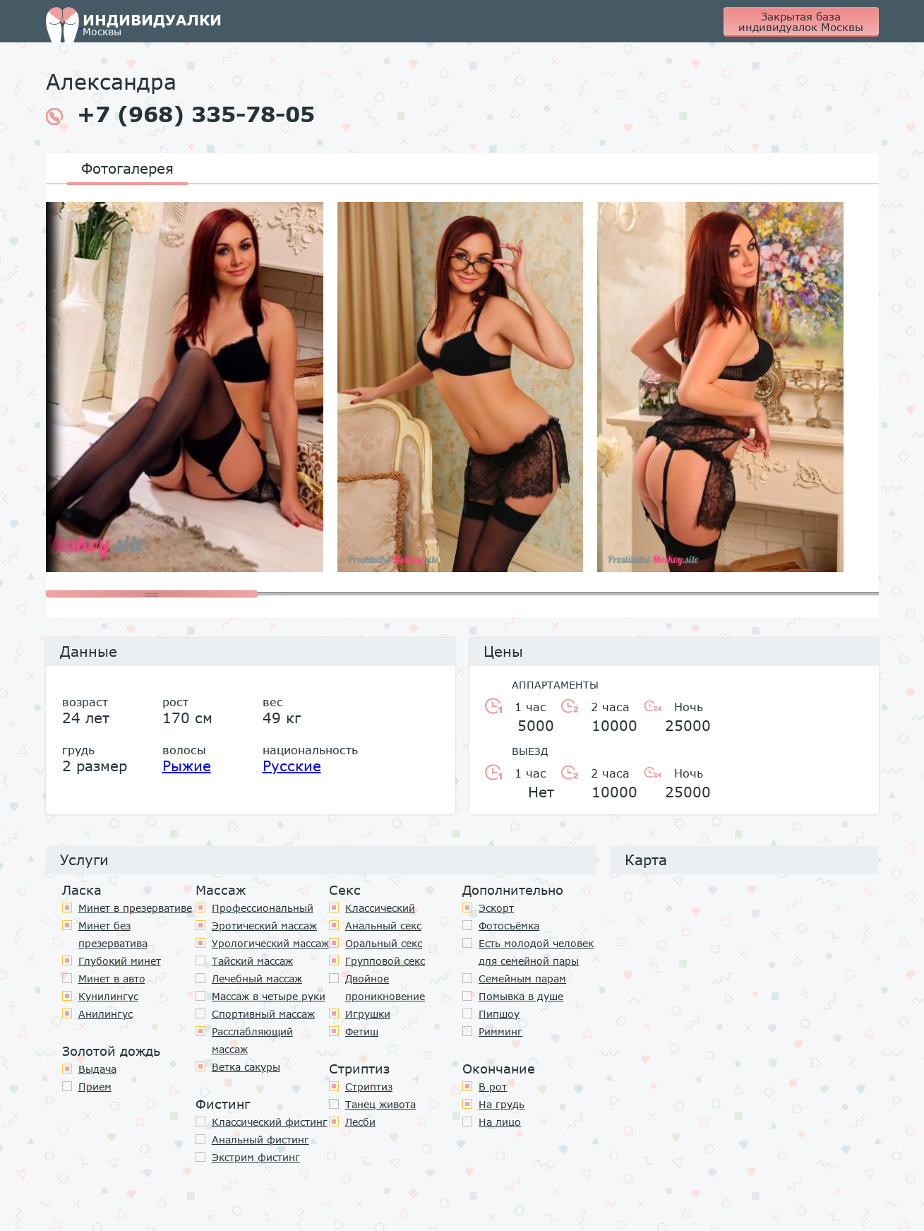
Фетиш (361, 1031)
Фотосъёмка (509, 926)
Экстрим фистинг (256, 1157)
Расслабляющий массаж (252, 1040)
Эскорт (496, 908)
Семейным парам (522, 979)
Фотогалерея (127, 168)
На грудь (501, 1104)
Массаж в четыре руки (268, 996)
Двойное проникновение (385, 987)
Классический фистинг (270, 1122)
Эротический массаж (264, 926)
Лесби (360, 1122)
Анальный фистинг (260, 1140)
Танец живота (380, 1104)
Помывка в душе (521, 996)
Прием (95, 1087)
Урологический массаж (270, 943)
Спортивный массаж (263, 1014)
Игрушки (367, 1014)
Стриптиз (368, 1087)
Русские (292, 765)
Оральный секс (383, 943)
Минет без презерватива (113, 934)
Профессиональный (262, 908)
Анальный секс (383, 926)
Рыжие (186, 765)
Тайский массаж (252, 961)
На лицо (500, 1122)
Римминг (500, 1031)
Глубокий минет (119, 961)
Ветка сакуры (246, 1067)
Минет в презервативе (135, 908)
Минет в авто (111, 979)
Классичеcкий (380, 908)
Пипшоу (499, 1014)
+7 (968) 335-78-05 (180, 114)
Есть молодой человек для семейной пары (536, 952)
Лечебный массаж (257, 979)
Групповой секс (385, 961)
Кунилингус (108, 996)
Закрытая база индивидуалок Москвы (800, 21)
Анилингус (105, 1014)
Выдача (97, 1069)
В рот (493, 1087)
